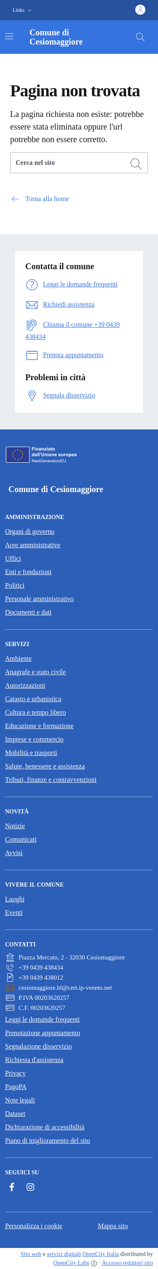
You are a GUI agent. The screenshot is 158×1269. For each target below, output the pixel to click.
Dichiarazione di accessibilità (44, 1127)
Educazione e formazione (39, 725)
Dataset (15, 1113)
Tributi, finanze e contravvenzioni (50, 779)
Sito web (31, 1254)
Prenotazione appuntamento (42, 1032)
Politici (14, 585)
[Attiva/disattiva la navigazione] (9, 36)
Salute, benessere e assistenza (45, 766)
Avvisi (13, 852)
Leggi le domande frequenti (42, 1019)
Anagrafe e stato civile (35, 672)
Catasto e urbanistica (33, 698)
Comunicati (21, 839)
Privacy (15, 1073)
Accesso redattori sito (127, 1263)
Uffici (13, 558)
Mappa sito (113, 1225)
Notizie (15, 825)
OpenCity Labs (71, 1263)
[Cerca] (136, 164)
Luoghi (14, 899)
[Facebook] (12, 1187)
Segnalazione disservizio (38, 1046)
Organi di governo (29, 531)
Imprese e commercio (34, 739)
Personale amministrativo (39, 598)
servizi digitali (63, 1254)
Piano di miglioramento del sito (47, 1140)
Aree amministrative (32, 544)
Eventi (14, 912)
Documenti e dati (28, 612)
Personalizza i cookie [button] (33, 1225)
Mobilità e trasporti (31, 752)
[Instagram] (30, 1187)
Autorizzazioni (25, 685)
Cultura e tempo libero (35, 712)
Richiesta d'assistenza (34, 1059)
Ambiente (18, 658)
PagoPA (16, 1086)
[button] (23, 10)
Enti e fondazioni (28, 571)
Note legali (20, 1100)
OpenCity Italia (100, 1254)
